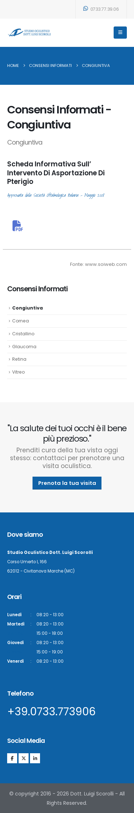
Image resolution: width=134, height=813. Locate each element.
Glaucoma (24, 347)
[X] (24, 758)
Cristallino (23, 334)
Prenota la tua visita (67, 483)
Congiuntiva (27, 308)
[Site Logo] (29, 32)
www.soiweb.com (106, 264)
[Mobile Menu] (120, 32)
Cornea (20, 321)
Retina (19, 359)
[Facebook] (12, 758)
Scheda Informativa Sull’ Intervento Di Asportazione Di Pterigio (56, 173)
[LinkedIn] (35, 758)
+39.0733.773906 (51, 711)
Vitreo (18, 372)
